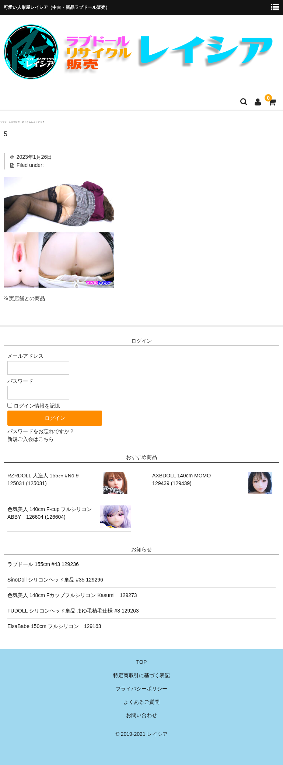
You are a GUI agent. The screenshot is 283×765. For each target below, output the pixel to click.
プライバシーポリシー (141, 689)
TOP (141, 662)
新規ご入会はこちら (30, 439)
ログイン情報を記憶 (33, 406)
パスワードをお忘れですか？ (40, 431)
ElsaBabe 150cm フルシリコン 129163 (54, 626)
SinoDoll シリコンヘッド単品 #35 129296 (55, 580)
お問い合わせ (141, 715)
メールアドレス (38, 363)
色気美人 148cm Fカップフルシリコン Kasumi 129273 (72, 595)
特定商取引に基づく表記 (141, 675)
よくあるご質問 (141, 702)
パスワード (38, 388)
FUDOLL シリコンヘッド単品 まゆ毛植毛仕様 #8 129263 (73, 611)
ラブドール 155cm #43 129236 (43, 564)
